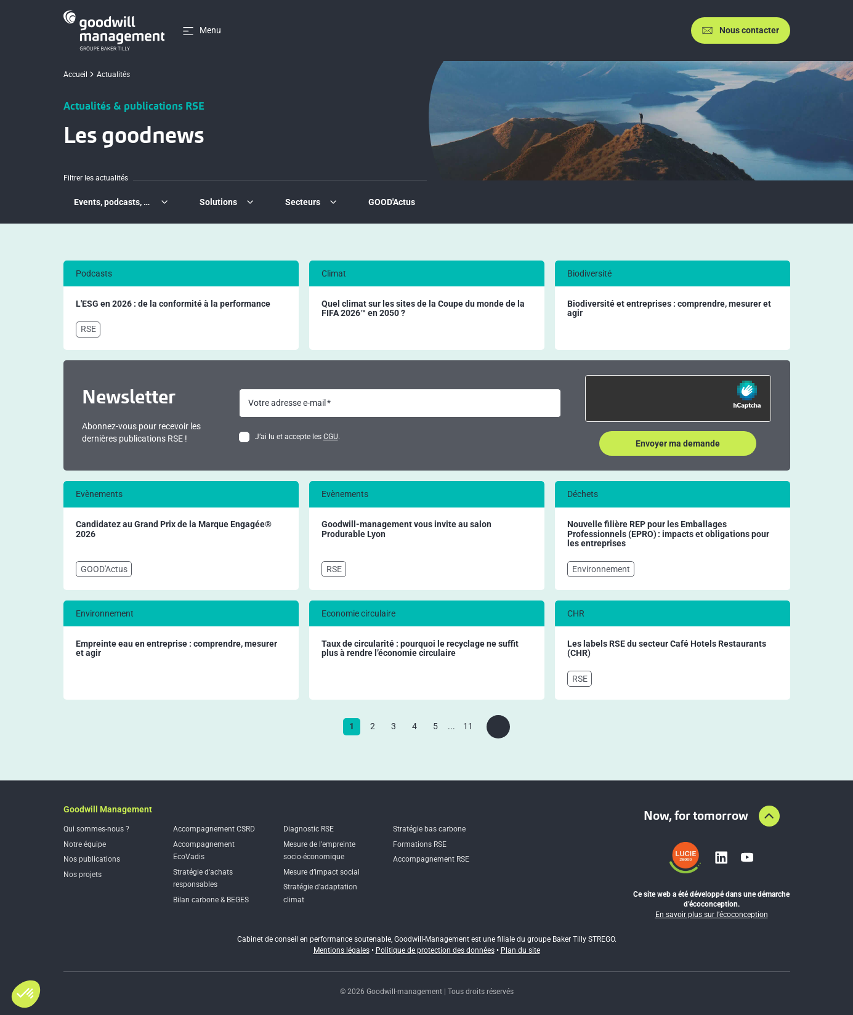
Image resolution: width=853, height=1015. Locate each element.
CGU (330, 436)
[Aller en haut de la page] (769, 816)
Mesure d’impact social (321, 872)
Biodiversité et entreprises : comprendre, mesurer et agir (669, 308)
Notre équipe (84, 844)
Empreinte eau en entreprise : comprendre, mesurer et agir (176, 648)
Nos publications (91, 859)
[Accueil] (114, 30)
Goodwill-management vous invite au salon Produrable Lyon (406, 529)
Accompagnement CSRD (214, 829)
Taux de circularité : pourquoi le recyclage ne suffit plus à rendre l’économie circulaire (420, 648)
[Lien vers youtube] (747, 857)
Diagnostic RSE (308, 829)
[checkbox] (244, 437)
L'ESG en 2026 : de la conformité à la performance (173, 304)
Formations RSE (420, 844)
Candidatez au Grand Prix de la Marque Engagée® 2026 (174, 529)
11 (468, 726)
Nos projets (82, 874)
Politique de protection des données (435, 950)
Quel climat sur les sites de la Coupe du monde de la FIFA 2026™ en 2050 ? (423, 308)
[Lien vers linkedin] (721, 857)
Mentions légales (341, 950)
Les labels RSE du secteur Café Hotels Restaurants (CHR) (666, 648)
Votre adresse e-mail (287, 403)
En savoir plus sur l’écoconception (711, 914)
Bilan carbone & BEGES (211, 900)
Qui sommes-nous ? (96, 829)
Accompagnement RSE (431, 859)
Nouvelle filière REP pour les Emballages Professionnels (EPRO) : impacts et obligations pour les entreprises (668, 534)
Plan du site (520, 950)
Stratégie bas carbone (429, 829)
